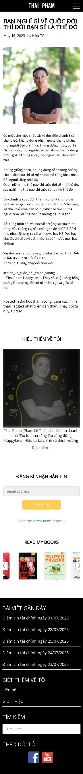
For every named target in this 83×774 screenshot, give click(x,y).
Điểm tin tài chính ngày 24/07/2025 (35, 652)
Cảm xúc (60, 301)
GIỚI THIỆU (13, 701)
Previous (4, 566)
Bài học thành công (36, 301)
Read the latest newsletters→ (41, 520)
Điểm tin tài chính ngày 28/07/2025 (35, 629)
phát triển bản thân (41, 306)
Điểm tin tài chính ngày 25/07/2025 (35, 641)
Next (79, 566)
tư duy (16, 311)
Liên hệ (9, 689)
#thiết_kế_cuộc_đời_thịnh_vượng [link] (29, 272)
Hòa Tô (38, 35)
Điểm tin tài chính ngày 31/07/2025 (35, 618)
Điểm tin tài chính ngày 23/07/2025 (35, 664)
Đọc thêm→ (41, 447)
